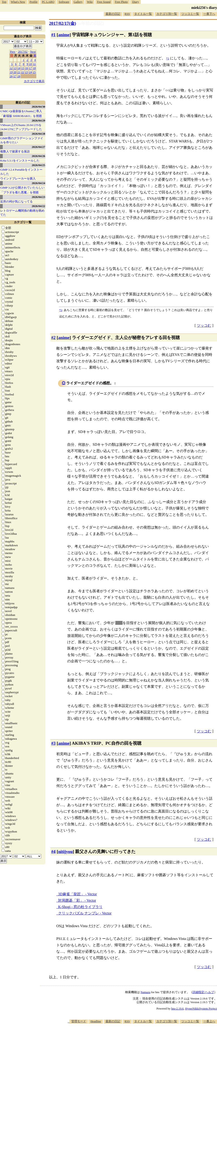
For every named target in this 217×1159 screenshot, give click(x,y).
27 (15, 76)
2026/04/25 (38, 165)
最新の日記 (113, 13)
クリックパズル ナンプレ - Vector (84, 913)
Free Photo (121, 1)
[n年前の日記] (90, 23)
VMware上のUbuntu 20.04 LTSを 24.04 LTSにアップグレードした (21, 127)
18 (34, 68)
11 (34, 64)
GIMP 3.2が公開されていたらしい (22, 187)
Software (64, 1)
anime (63, 34)
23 (26, 72)
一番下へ (209, 13)
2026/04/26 (38, 156)
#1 (53, 34)
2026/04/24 (38, 183)
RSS (127, 13)
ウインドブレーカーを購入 (18, 178)
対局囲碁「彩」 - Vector (77, 900)
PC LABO (48, 1)
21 (18, 72)
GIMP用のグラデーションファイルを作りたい (21, 140)
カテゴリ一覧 (23, 222)
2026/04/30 (38, 106)
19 (11, 72)
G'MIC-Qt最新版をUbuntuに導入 (21, 111)
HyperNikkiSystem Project (201, 1008)
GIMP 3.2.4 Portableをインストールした (21, 171)
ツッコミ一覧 (190, 13)
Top (4, 1)
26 (11, 76)
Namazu (145, 992)
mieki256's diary (204, 8)
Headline (95, 1021)
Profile (33, 1)
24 (30, 72)
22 (22, 72)
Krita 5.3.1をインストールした (19, 160)
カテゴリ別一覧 (166, 13)
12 (11, 68)
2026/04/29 (38, 120)
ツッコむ (204, 325)
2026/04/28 (38, 133)
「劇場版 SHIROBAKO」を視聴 (21, 116)
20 (15, 72)
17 (30, 68)
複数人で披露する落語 (15, 151)
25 (34, 72)
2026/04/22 (38, 206)
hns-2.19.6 (177, 1008)
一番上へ (209, 1021)
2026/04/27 (38, 147)
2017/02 (23, 51)
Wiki (90, 1)
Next (33, 51)
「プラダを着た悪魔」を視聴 (19, 192)
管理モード (78, 1021)
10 (30, 64)
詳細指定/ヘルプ (203, 992)
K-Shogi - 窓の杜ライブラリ (80, 907)
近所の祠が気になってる (16, 201)
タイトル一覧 (143, 13)
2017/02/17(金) (62, 23)
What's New (18, 1)
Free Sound (104, 1)
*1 (60, 310)
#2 (53, 337)
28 (18, 76)
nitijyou (65, 851)
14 (18, 68)
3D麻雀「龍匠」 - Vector (77, 894)
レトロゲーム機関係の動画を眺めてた (22, 212)
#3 (53, 743)
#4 (53, 851)
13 (15, 68)
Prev (12, 51)
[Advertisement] (144, 1059)
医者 (119, 623)
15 (22, 68)
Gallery (78, 1)
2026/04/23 (38, 197)
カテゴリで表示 (34, 81)
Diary (135, 1)
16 (26, 68)
